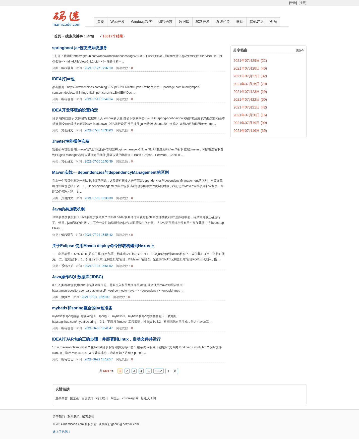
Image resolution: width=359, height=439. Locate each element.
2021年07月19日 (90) (250, 123)
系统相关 (223, 22)
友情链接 (62, 389)
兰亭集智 (61, 398)
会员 (273, 22)
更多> (300, 50)
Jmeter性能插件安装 (70, 141)
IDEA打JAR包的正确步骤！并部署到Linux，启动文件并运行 (106, 339)
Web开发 (117, 22)
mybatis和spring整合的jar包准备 (82, 308)
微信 (239, 22)
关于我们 (59, 416)
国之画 (74, 398)
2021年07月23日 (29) (250, 92)
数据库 (184, 22)
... (148, 371)
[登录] (293, 3)
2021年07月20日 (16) (250, 115)
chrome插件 (130, 398)
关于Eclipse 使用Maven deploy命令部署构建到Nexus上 (103, 246)
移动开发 (203, 22)
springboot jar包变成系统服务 (79, 48)
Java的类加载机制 (68, 209)
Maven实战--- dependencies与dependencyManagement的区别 (110, 172)
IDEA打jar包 (63, 79)
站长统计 (102, 398)
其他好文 (257, 22)
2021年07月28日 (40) (250, 68)
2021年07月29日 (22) (250, 61)
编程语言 (165, 22)
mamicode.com (73, 424)
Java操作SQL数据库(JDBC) (77, 277)
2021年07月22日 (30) (250, 99)
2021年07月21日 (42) (250, 107)
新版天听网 (148, 398)
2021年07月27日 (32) (250, 76)
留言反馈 (88, 416)
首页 (100, 22)
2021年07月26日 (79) (250, 84)
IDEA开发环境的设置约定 (75, 110)
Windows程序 (141, 22)
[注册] (302, 3)
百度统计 (88, 398)
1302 (158, 371)
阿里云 (115, 398)
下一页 (171, 371)
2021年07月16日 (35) (250, 131)
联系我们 (74, 416)
